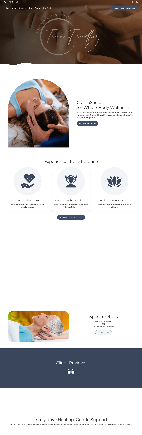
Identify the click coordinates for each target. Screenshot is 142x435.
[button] (133, 2)
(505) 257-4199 (13, 2)
